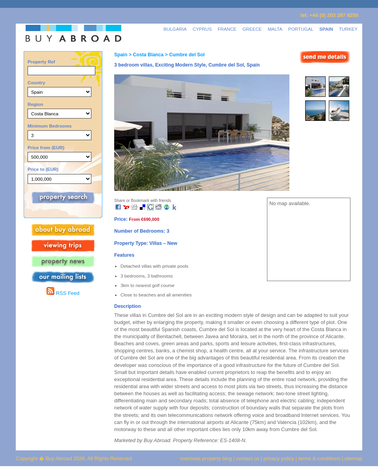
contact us (247, 458)
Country (36, 82)
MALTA (275, 28)
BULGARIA (175, 28)
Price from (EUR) (46, 147)
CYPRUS (202, 28)
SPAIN (326, 28)
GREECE (252, 28)
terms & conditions (320, 458)
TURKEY (348, 28)
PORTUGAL (300, 28)
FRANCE (227, 28)
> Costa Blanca (145, 54)
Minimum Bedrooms (50, 125)
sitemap (352, 458)
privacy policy (278, 458)
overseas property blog (206, 458)
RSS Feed (62, 293)
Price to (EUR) (43, 169)
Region (35, 104)
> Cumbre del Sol (183, 54)
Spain (120, 54)
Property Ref (41, 61)
